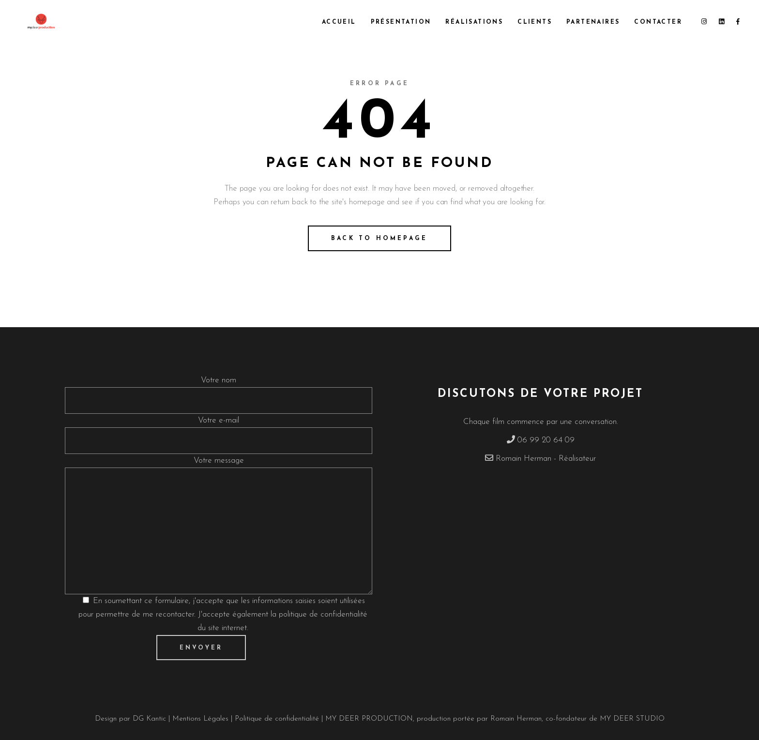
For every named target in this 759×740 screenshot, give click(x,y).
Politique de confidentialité (277, 719)
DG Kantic (149, 719)
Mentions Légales (201, 719)
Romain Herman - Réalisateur (546, 458)
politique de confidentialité (323, 614)
